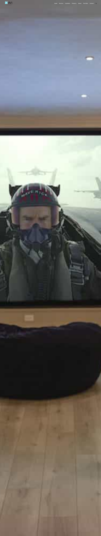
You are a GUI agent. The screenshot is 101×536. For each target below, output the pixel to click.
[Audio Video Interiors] (8, 3)
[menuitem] (55, 3)
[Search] (96, 3)
